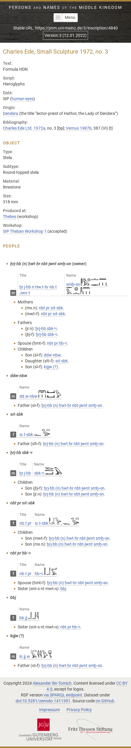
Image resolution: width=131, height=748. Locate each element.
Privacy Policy (79, 709)
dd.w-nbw (40, 396)
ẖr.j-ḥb (25, 473)
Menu (64, 17)
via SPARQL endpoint (63, 695)
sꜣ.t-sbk (34, 434)
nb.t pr (25, 523)
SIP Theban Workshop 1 (25, 231)
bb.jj (29, 617)
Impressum (49, 709)
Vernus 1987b (79, 128)
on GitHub (105, 701)
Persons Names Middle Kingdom (65, 7)
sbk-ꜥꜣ (48, 473)
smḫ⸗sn (86, 284)
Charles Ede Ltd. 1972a (24, 128)
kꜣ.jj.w (35, 656)
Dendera (10, 113)
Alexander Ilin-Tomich (52, 683)
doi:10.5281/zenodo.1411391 (43, 701)
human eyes (22, 98)
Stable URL (65, 28)
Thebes (9, 216)
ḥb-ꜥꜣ (46, 573)
